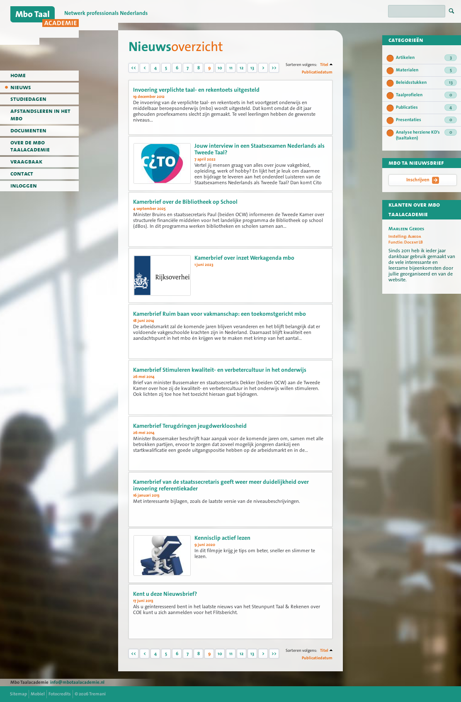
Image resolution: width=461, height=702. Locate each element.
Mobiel (38, 694)
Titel (324, 64)
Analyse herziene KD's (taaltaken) (426, 135)
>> (274, 68)
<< (133, 68)
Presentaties (426, 120)
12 (241, 68)
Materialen (426, 70)
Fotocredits (60, 694)
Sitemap (18, 694)
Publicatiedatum (317, 72)
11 (231, 68)
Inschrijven (422, 180)
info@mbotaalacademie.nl (77, 682)
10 (220, 68)
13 (252, 68)
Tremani (97, 694)
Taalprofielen (426, 95)
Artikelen (426, 57)
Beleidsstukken (426, 82)
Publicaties (426, 107)
